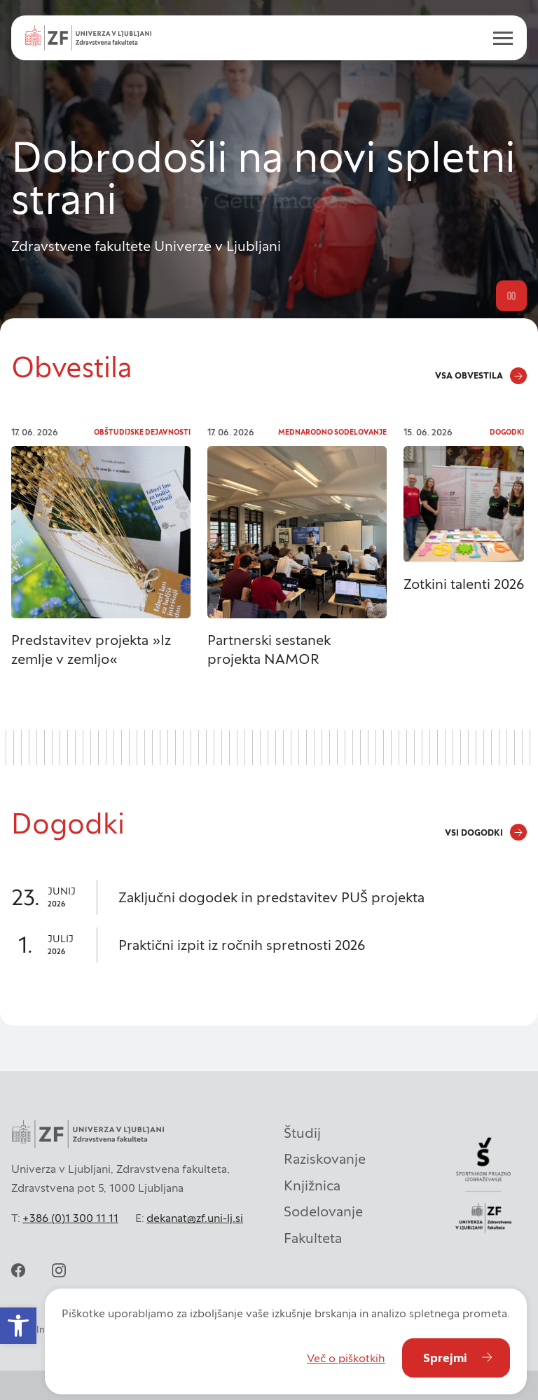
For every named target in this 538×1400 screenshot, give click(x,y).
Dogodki (507, 432)
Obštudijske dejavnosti (142, 432)
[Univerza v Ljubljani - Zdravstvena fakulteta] (88, 38)
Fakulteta (313, 1238)
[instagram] (59, 1270)
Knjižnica (312, 1185)
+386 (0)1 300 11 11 (70, 1218)
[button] (18, 1325)
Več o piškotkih (346, 1358)
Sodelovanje (323, 1211)
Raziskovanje (325, 1159)
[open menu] (497, 37)
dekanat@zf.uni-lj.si (194, 1218)
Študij (302, 1133)
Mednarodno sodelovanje (332, 432)
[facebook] (18, 1270)
